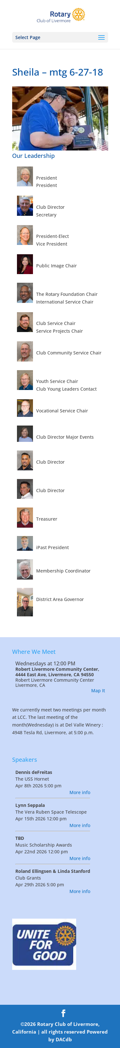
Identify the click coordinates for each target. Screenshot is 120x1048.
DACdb (64, 1039)
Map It (98, 690)
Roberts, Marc (51, 540)
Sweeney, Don (51, 563)
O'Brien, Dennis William (62, 403)
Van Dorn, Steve (53, 592)
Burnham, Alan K (54, 511)
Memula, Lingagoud (58, 286)
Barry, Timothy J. (54, 316)
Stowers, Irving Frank (60, 199)
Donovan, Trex (52, 345)
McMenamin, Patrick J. (61, 170)
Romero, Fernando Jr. (60, 454)
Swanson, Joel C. (54, 229)
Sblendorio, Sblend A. (60, 483)
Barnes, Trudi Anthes (59, 429)
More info (79, 792)
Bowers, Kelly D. (53, 258)
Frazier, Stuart (52, 374)
